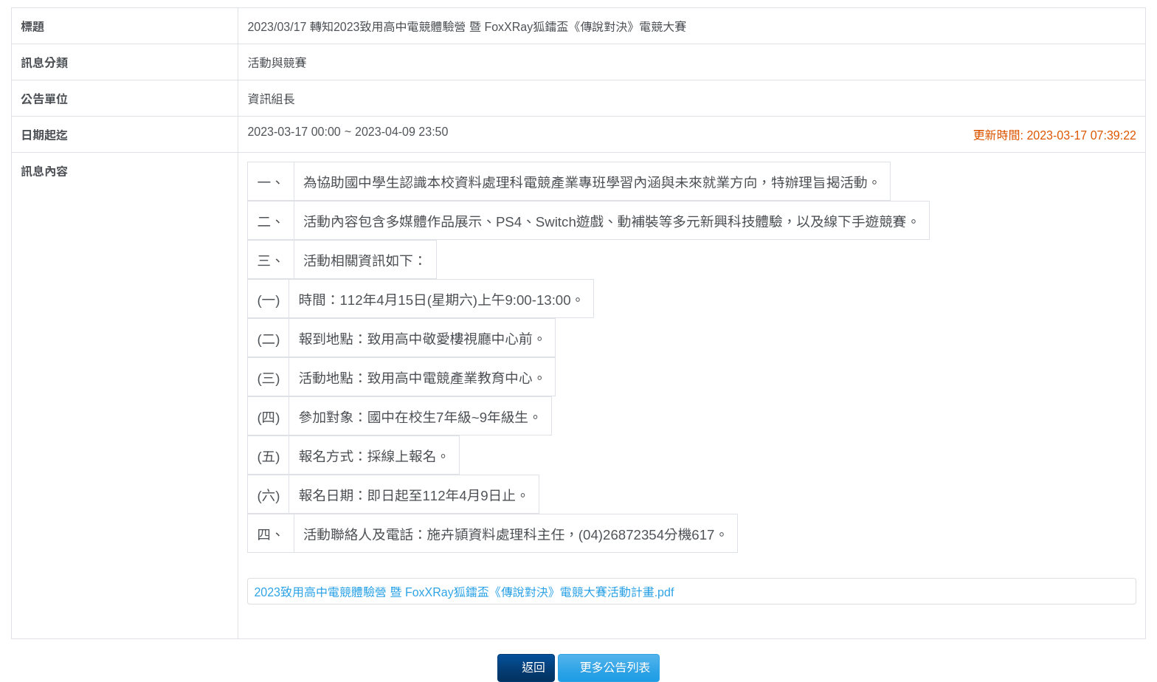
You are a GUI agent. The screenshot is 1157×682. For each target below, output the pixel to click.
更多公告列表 (608, 667)
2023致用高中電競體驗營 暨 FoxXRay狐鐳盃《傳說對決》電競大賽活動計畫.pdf (464, 592)
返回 (526, 667)
